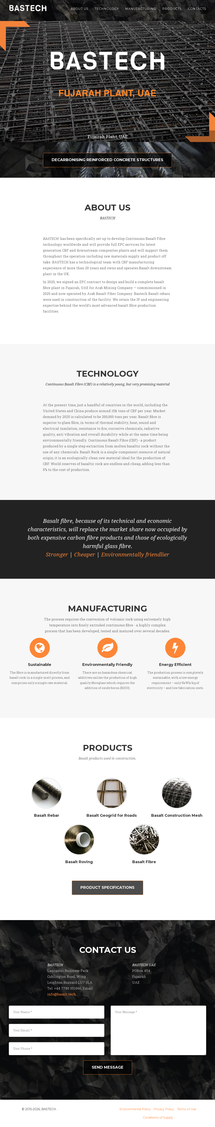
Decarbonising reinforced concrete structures (107, 160)
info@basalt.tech (61, 994)
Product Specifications (107, 887)
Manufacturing (140, 10)
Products (172, 10)
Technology (107, 10)
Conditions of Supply (158, 1117)
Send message (107, 1067)
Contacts (197, 10)
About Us (79, 10)
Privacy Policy (164, 1109)
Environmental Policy (135, 1109)
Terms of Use (186, 1109)
